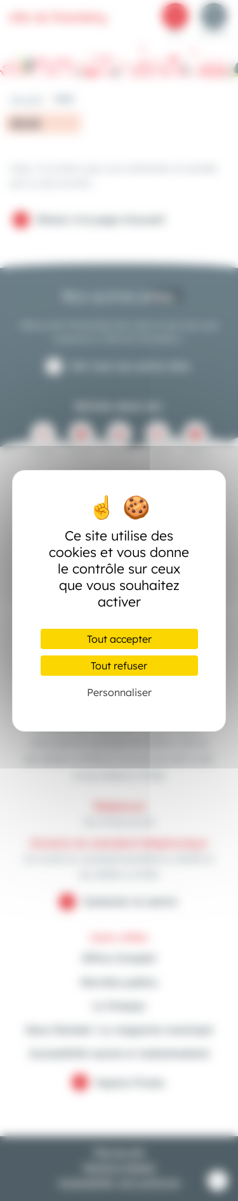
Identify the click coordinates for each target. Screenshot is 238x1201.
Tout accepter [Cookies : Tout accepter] (119, 639)
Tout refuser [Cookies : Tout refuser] (119, 665)
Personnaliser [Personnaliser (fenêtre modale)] (119, 692)
